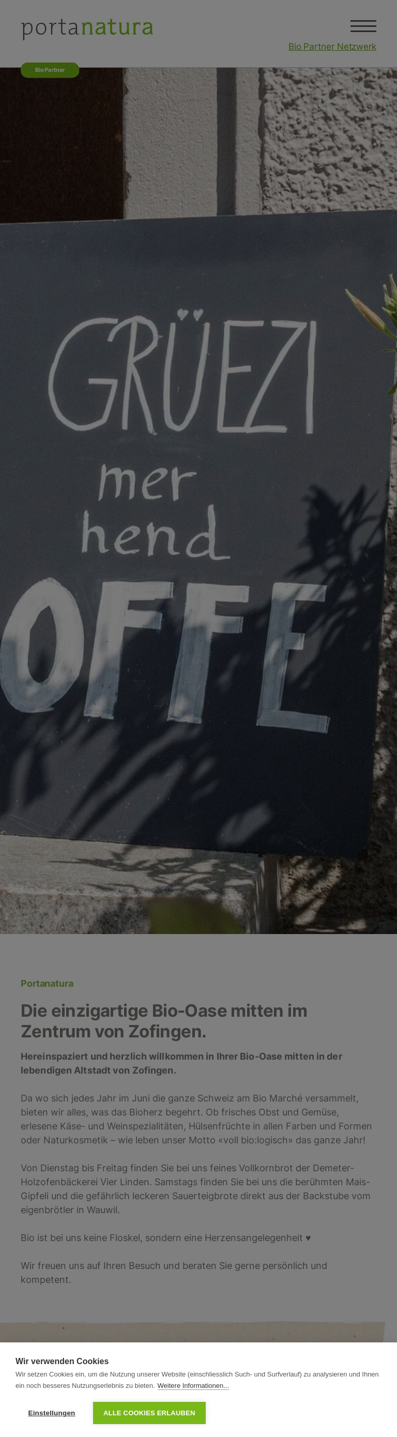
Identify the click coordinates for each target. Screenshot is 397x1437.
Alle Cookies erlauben (149, 1413)
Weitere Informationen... (194, 1385)
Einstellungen (51, 1413)
